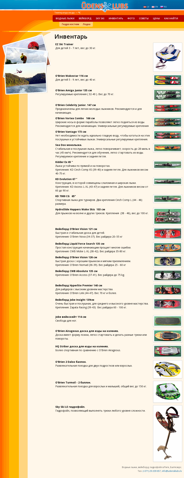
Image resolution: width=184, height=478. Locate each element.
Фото (131, 18)
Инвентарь (116, 18)
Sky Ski (100, 18)
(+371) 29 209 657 (152, 471)
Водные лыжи (65, 18)
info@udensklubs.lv (172, 471)
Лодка (86, 24)
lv (146, 6)
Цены (156, 18)
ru (163, 6)
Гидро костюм (70, 24)
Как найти (171, 18)
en (155, 6)
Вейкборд (85, 18)
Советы (144, 18)
